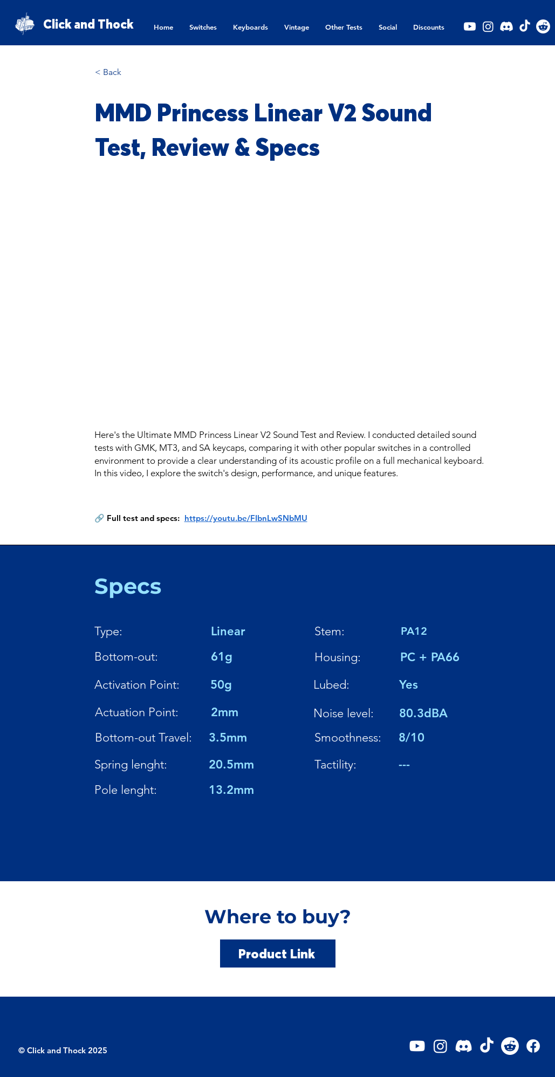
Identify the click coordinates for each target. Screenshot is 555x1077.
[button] (203, 27)
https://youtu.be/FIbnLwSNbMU (245, 518)
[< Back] (130, 72)
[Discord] (506, 26)
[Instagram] (488, 26)
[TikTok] (525, 26)
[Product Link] (277, 953)
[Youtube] (470, 26)
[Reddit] (543, 26)
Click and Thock (88, 24)
